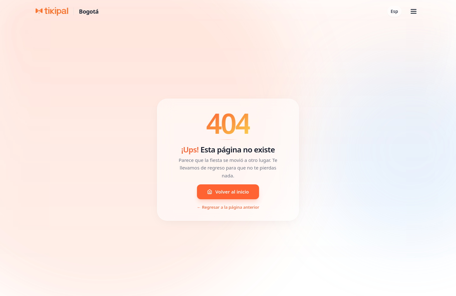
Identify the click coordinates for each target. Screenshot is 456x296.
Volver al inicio (228, 191)
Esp (394, 11)
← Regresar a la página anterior (228, 207)
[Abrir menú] (414, 11)
